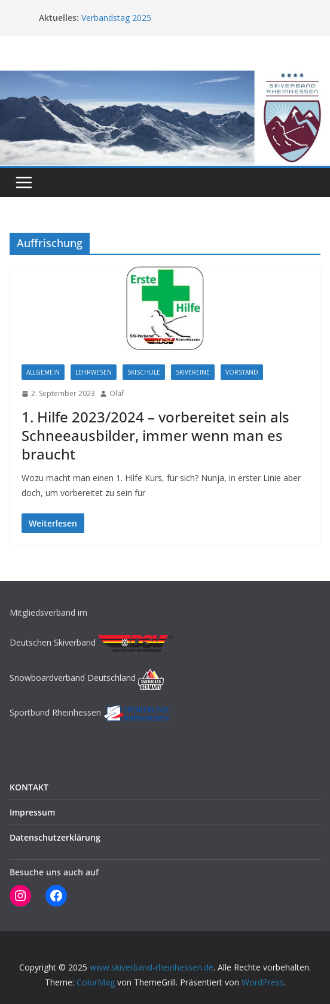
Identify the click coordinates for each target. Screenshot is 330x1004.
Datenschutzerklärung (55, 837)
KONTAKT (29, 787)
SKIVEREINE (193, 372)
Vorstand (241, 372)
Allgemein (43, 372)
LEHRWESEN (93, 372)
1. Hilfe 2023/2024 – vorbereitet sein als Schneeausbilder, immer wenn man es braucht (155, 435)
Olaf (116, 393)
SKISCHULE (143, 372)
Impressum (32, 812)
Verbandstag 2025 (116, 17)
